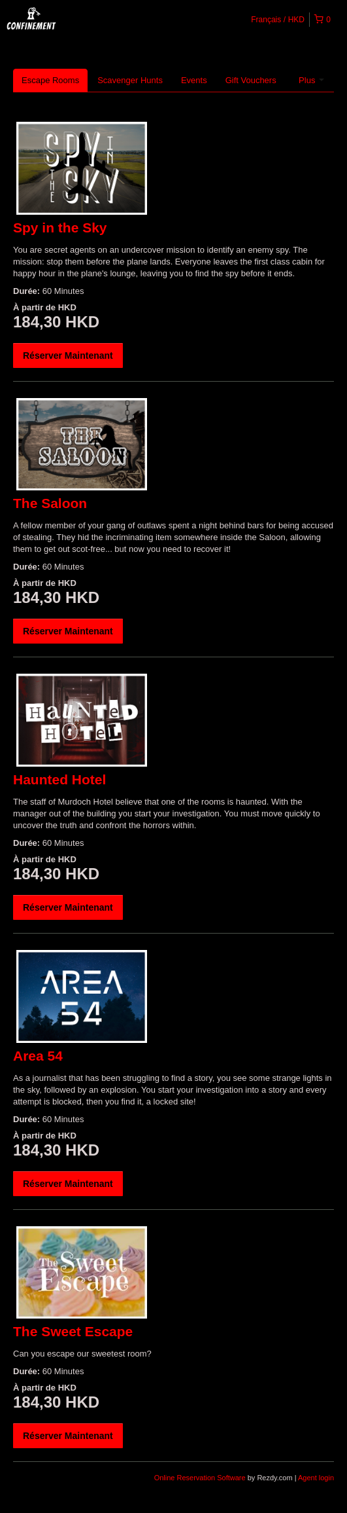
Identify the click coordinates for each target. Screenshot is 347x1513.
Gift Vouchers (250, 80)
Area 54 (38, 1055)
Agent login (316, 1478)
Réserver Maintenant (68, 355)
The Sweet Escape (73, 1331)
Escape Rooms (50, 80)
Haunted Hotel (59, 779)
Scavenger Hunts (130, 80)
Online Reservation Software (200, 1478)
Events (194, 80)
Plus (311, 80)
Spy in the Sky (60, 227)
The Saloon (50, 503)
